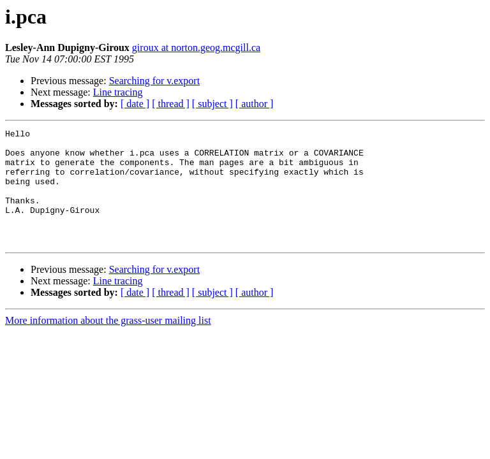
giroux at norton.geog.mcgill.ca (196, 47)
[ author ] (254, 103)
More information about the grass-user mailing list (108, 343)
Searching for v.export (154, 80)
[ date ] (135, 103)
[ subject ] (212, 103)
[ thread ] (170, 103)
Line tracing (118, 92)
